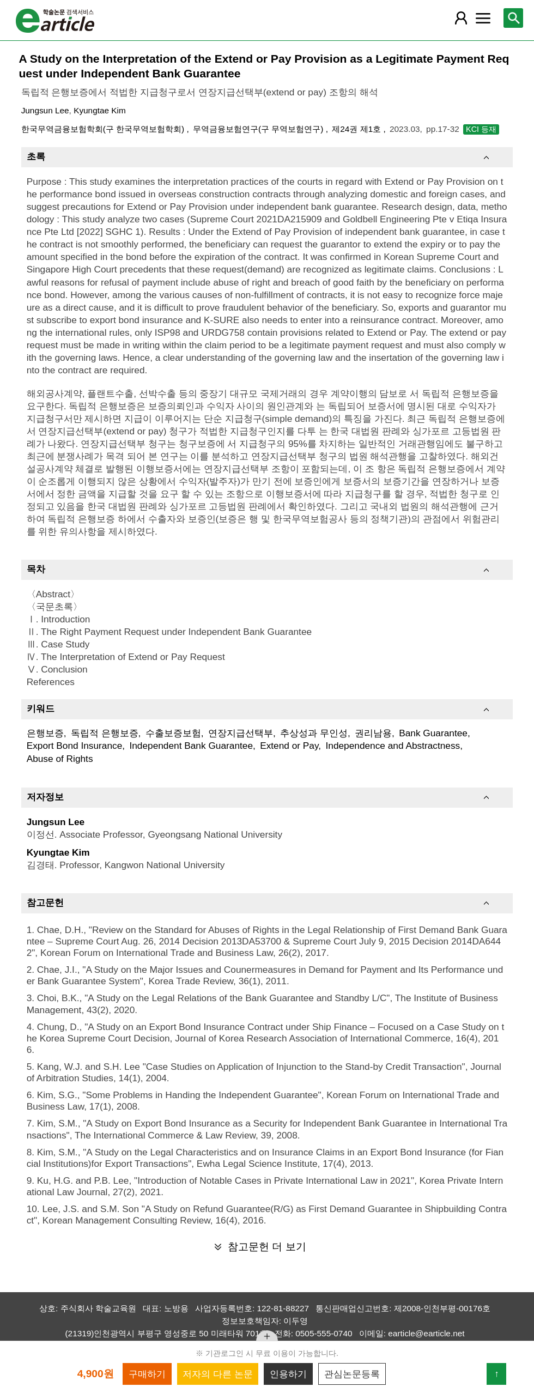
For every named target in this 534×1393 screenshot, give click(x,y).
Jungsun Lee (45, 110)
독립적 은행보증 (104, 733)
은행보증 (45, 733)
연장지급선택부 (240, 733)
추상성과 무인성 (314, 733)
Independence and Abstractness (392, 745)
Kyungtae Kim (100, 110)
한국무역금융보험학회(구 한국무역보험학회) (104, 129)
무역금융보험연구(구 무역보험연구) (259, 129)
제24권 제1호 (357, 129)
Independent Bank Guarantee (191, 745)
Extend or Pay (289, 745)
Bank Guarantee (433, 733)
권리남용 (373, 733)
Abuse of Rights (60, 758)
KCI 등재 (481, 129)
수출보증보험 (173, 733)
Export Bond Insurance (75, 745)
